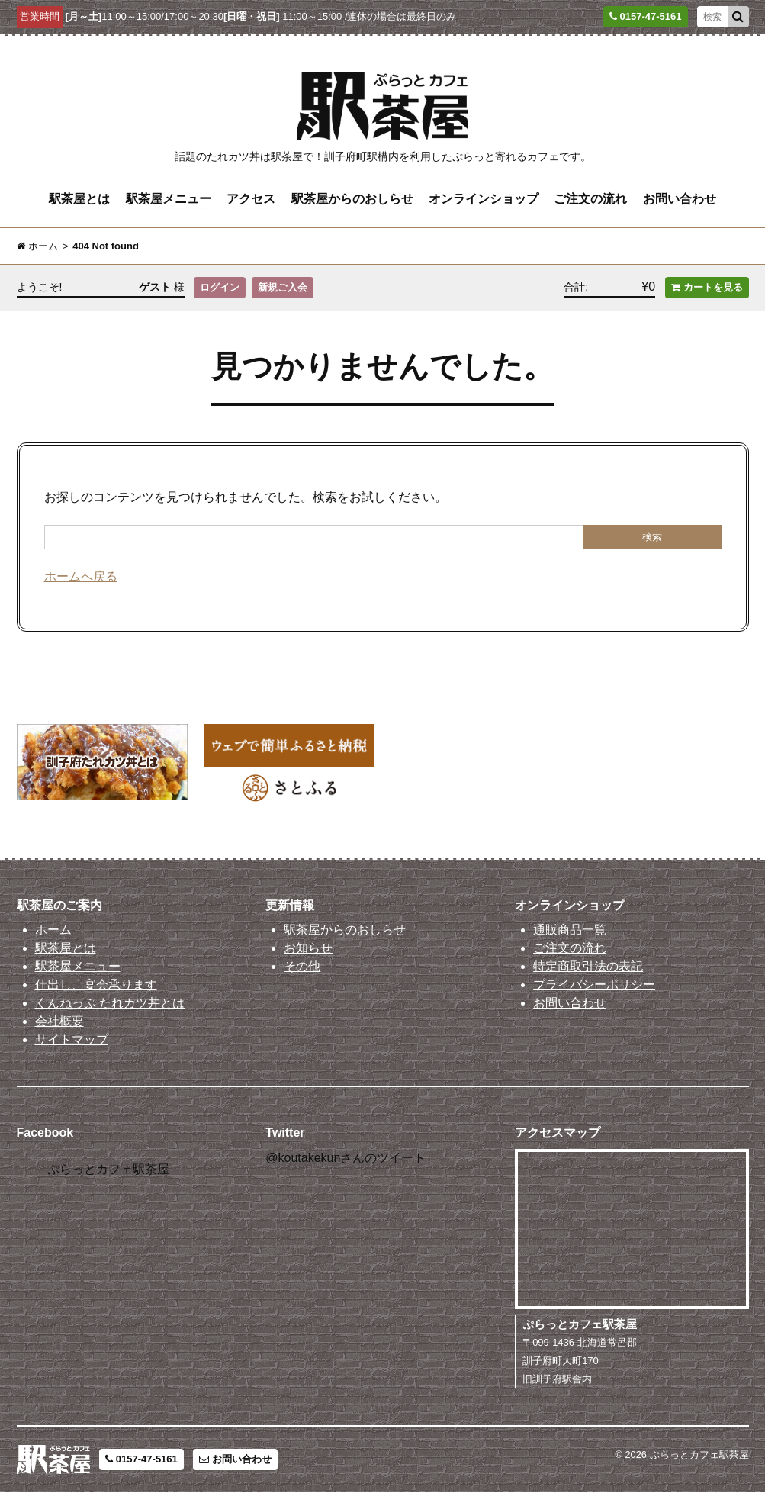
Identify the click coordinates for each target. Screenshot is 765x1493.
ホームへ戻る (80, 576)
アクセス (251, 198)
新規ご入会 (282, 288)
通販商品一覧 (569, 930)
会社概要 (59, 1021)
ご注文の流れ (590, 198)
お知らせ (308, 948)
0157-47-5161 (141, 1460)
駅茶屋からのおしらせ (352, 198)
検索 (652, 536)
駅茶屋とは (79, 198)
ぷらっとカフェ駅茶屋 (108, 1169)
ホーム (53, 930)
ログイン (219, 288)
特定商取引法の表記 (588, 966)
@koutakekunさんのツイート (345, 1157)
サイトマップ (71, 1040)
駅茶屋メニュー (168, 198)
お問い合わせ (679, 198)
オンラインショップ (483, 198)
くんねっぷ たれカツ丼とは (110, 1003)
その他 (302, 966)
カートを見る (707, 288)
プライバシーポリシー (594, 985)
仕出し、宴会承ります (96, 985)
